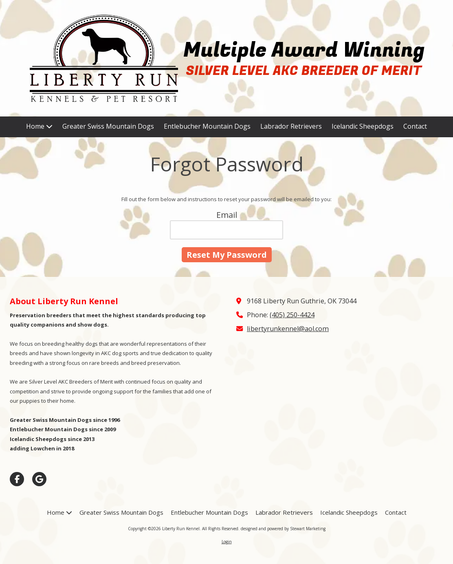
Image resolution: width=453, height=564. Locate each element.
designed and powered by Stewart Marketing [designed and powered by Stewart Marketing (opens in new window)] (283, 528)
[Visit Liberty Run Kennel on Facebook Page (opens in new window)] (17, 479)
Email (226, 214)
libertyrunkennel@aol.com (288, 328)
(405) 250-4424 (292, 314)
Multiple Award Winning (303, 50)
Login (227, 541)
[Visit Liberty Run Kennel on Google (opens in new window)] (39, 479)
